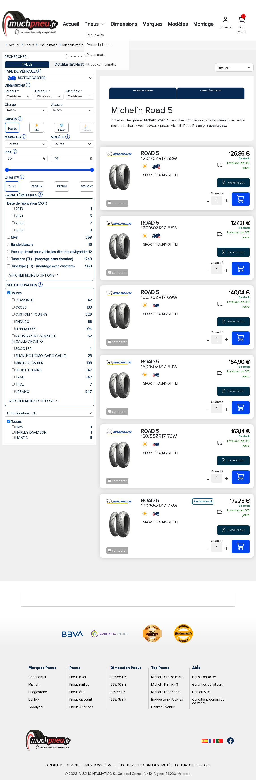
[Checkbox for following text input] (109, 202)
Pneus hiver (77, 677)
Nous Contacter (204, 677)
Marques (152, 24)
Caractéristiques (210, 90)
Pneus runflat (79, 685)
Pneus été (77, 692)
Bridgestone (37, 692)
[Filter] (234, 67)
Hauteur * (42, 91)
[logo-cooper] (152, 634)
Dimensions (124, 24)
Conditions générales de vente (208, 701)
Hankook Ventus (163, 707)
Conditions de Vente (63, 765)
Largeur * (12, 91)
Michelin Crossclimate (167, 677)
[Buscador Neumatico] (19, 97)
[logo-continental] (183, 634)
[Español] (205, 741)
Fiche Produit (233, 182)
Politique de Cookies (193, 765)
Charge (10, 104)
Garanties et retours (207, 685)
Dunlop (33, 700)
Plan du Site (201, 692)
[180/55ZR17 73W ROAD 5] (241, 477)
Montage (203, 24)
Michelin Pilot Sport (165, 692)
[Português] (219, 741)
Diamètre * (74, 91)
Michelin (34, 685)
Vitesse (57, 104)
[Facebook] (227, 741)
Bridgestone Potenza (167, 700)
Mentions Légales (100, 765)
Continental (37, 677)
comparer (119, 203)
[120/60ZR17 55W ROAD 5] (241, 268)
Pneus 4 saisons (81, 707)
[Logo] (48, 740)
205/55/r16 (118, 677)
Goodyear (35, 707)
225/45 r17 (118, 700)
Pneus (94, 24)
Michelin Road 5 (143, 90)
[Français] (212, 741)
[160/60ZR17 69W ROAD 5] (241, 407)
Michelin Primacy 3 (164, 685)
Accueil (71, 24)
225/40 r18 (118, 685)
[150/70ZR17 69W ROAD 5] (241, 338)
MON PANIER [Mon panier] (241, 24)
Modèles (178, 24)
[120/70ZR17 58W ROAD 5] (241, 199)
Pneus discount (80, 700)
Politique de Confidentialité (146, 765)
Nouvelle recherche (80, 56)
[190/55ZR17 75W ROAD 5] (241, 546)
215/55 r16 (118, 692)
